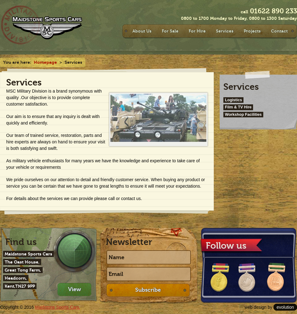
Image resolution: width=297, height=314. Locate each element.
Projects (252, 30)
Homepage (45, 62)
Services (225, 30)
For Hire (197, 30)
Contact (279, 30)
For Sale (170, 30)
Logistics (233, 100)
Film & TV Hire (238, 107)
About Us (142, 30)
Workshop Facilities (243, 114)
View (74, 289)
